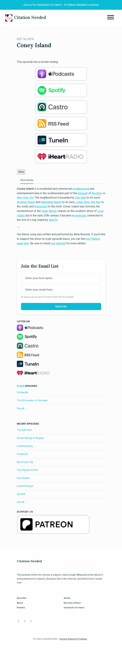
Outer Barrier (49, 211)
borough (83, 193)
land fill (53, 220)
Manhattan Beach (51, 202)
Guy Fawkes (23, 478)
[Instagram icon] (31, 621)
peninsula (80, 215)
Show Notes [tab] (26, 180)
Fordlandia (22, 392)
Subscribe (61, 306)
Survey (67, 598)
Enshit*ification (25, 486)
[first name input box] (61, 278)
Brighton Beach (26, 202)
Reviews (21, 607)
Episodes (21, 598)
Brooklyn (97, 193)
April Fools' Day (25, 462)
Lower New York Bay (88, 202)
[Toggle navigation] (110, 18)
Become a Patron (72, 603)
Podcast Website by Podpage (73, 639)
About (20, 603)
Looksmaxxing (25, 446)
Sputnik (21, 494)
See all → (22, 408)
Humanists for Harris (74, 607)
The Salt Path (24, 430)
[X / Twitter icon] (25, 621)
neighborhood (81, 188)
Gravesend (40, 206)
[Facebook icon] (18, 621)
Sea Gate (80, 197)
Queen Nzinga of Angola (30, 438)
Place (21, 386)
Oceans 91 (22, 454)
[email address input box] (61, 289)
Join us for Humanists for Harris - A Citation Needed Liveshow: (61, 4)
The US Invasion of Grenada (32, 400)
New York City (25, 197)
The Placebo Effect (27, 470)
